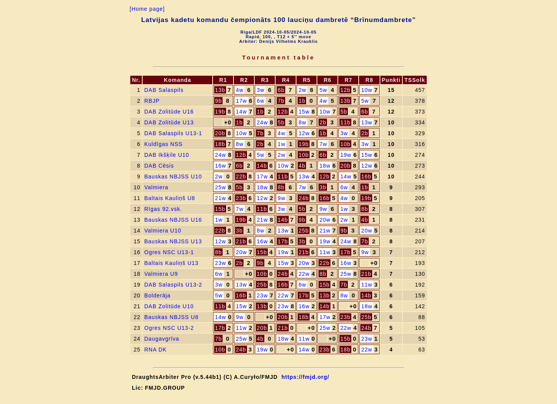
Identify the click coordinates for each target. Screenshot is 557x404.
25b (303, 230)
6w (260, 101)
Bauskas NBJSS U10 (173, 176)
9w (281, 198)
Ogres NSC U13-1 (169, 252)
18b (220, 144)
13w (366, 122)
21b (241, 241)
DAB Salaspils (164, 90)
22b (241, 176)
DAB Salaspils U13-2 (173, 285)
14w (241, 112)
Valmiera (156, 187)
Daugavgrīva (161, 339)
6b (281, 90)
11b (345, 122)
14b (262, 166)
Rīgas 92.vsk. (163, 209)
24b (303, 198)
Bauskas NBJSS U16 (173, 220)
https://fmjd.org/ (305, 377)
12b (345, 90)
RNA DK (155, 349)
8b (281, 187)
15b (220, 209)
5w (323, 90)
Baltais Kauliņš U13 (171, 263)
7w (323, 144)
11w (324, 252)
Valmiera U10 (162, 230)
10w (366, 90)
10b (345, 144)
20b (220, 133)
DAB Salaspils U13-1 (173, 133)
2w (302, 90)
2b (323, 122)
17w (241, 101)
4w (240, 90)
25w (220, 187)
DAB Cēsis (159, 166)
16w (220, 166)
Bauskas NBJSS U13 (173, 241)
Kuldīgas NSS (163, 144)
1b (302, 101)
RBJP (152, 101)
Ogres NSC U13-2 (169, 328)
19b (220, 112)
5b (344, 112)
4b (302, 166)
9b (218, 101)
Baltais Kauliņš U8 (169, 198)
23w (220, 263)
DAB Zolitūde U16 (169, 112)
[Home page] (147, 9)
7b (281, 101)
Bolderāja (157, 295)
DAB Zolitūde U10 (169, 306)
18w (324, 166)
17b (283, 241)
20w (324, 220)
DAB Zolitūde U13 (169, 122)
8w (302, 122)
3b (323, 187)
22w (304, 274)
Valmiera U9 (161, 274)
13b (220, 90)
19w (345, 155)
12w (304, 133)
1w (281, 144)
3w (260, 90)
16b (366, 176)
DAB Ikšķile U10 (166, 155)
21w (220, 198)
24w (262, 122)
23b (241, 198)
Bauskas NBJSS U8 (171, 317)
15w (304, 112)
